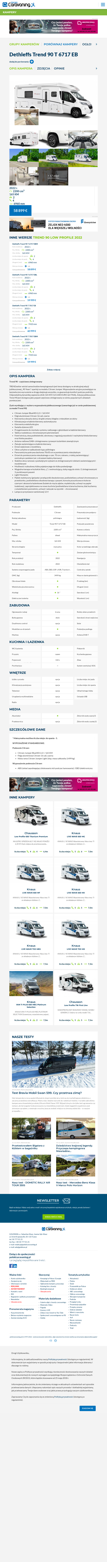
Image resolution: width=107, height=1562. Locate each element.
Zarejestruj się (16, 1430)
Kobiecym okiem (76, 1438)
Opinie (59, 68)
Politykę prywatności (57, 1508)
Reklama (15, 1435)
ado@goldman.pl (21, 1396)
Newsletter (15, 1448)
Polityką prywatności (63, 1545)
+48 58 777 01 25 (22, 1391)
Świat (72, 1433)
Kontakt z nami (16, 1440)
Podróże (73, 1448)
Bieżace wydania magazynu (21, 1464)
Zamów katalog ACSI (19, 1467)
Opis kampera (20, 68)
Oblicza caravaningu (77, 1443)
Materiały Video (46, 1454)
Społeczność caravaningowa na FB (53, 1464)
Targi (71, 1477)
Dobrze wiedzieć (76, 1459)
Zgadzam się (87, 1557)
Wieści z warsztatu (77, 1461)
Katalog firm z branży (48, 1435)
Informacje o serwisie (19, 1433)
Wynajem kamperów (77, 1446)
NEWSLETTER (48, 1349)
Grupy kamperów (24, 44)
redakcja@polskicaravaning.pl (26, 1393)
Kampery (10, 12)
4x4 (71, 1466)
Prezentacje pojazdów (78, 1453)
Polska (72, 1430)
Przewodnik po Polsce (78, 1435)
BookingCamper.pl (47, 1438)
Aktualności (74, 1427)
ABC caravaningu (76, 1440)
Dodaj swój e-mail (53, 1366)
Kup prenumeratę (17, 1462)
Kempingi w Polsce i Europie (50, 1427)
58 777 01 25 (17, 1388)
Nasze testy (74, 1464)
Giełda (42, 1467)
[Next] (96, 44)
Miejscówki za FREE (47, 1430)
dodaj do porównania (21, 62)
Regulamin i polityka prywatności (23, 1446)
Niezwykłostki (75, 1472)
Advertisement (18, 1438)
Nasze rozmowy (76, 1469)
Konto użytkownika (18, 1427)
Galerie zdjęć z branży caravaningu (53, 1451)
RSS (12, 1443)
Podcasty (73, 1474)
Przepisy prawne (76, 1456)
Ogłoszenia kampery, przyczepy (52, 1433)
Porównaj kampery (61, 44)
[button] (53, 444)
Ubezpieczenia (16, 1451)
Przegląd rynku (75, 1451)
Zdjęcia (43, 68)
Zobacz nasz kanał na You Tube (51, 1462)
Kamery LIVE (45, 1459)
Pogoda (43, 1456)
